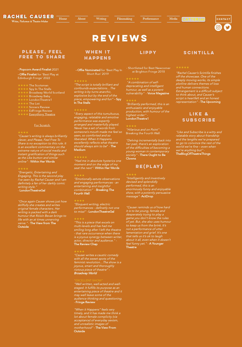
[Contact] (223, 19)
